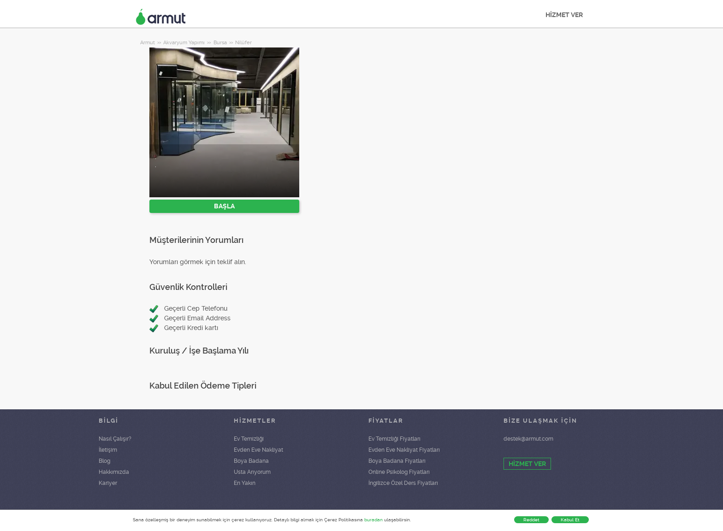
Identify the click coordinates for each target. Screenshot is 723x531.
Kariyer (108, 483)
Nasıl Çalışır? (115, 439)
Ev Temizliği (249, 439)
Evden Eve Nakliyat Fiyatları (404, 450)
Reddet (531, 519)
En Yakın (244, 483)
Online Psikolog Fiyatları (399, 472)
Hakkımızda (114, 472)
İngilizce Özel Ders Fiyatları (403, 483)
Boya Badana (251, 461)
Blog (104, 461)
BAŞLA (224, 206)
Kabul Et (570, 519)
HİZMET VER (564, 14)
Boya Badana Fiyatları (397, 461)
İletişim (108, 450)
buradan (373, 519)
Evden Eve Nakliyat (258, 450)
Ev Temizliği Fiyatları (394, 439)
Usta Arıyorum (252, 472)
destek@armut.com (528, 439)
